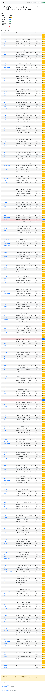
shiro (5, 113)
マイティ (5, 208)
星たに (5, 565)
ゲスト (5, 56)
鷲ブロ (25, 2)
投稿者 (9, 2)
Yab (4, 152)
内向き (5, 360)
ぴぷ (4, 163)
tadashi (5, 404)
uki (4, 45)
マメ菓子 (5, 526)
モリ (4, 204)
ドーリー (5, 76)
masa (5, 158)
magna (5, 47)
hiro (4, 154)
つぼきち (5, 323)
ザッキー (5, 258)
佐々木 (5, 408)
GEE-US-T (5, 71)
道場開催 (19, 2)
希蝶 (4, 78)
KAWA (5, 150)
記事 (6, 2)
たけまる (5, 267)
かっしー (5, 645)
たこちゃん (6, 350)
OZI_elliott (5, 517)
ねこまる (5, 332)
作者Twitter (4, 692)
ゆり (4, 147)
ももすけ (5, 434)
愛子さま (22, 2)
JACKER (5, 371)
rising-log (3, 2)
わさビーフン (6, 465)
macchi (5, 37)
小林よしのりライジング (6, 684)
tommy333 (6, 108)
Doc (4, 295)
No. (2, 32)
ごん (4, 652)
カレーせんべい (6, 239)
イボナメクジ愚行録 (6, 688)
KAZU (5, 132)
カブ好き (5, 500)
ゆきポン (5, 463)
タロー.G (5, 608)
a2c (4, 580)
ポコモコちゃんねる (7, 95)
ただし (5, 39)
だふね (5, 206)
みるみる (5, 43)
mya (4, 445)
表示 (10, 17)
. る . (9, 193)
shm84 (5, 282)
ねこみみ (5, 221)
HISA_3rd (5, 495)
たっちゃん (6, 232)
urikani (5, 310)
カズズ (5, 273)
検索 (43, 2)
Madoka (5, 60)
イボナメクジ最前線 (6, 690)
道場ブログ (15, 2)
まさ (4, 354)
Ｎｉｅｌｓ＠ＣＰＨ (7, 137)
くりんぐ (5, 380)
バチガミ (5, 610)
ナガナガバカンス (7, 330)
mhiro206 (5, 106)
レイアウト (6, 567)
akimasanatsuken (7, 67)
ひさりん (5, 69)
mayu (5, 139)
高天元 (5, 619)
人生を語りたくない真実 (8, 571)
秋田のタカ (6, 223)
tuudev (5, 210)
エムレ (5, 606)
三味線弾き (6, 491)
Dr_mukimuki (6, 121)
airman (5, 626)
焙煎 (4, 428)
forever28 (5, 458)
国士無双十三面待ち (7, 165)
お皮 (4, 530)
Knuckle (5, 252)
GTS (4, 226)
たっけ (5, 515)
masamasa (6, 237)
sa (4, 369)
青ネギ (5, 578)
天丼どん (5, 80)
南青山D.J (5, 400)
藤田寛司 (5, 65)
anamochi (5, 202)
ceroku (5, 54)
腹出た (5, 502)
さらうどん (6, 254)
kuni (4, 102)
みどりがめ (6, 628)
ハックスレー (6, 52)
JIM (4, 358)
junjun (5, 576)
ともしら (5, 376)
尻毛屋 (5, 417)
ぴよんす (5, 143)
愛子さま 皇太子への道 (6, 686)
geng (5, 278)
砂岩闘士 (5, 345)
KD (4, 621)
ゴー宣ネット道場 (5, 685)
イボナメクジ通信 (5, 689)
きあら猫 (5, 182)
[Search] (38, 2)
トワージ (5, 389)
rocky (5, 58)
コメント (12, 2)
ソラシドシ (6, 110)
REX (4, 604)
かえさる (5, 663)
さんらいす (6, 82)
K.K (4, 589)
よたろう (5, 489)
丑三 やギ (5, 219)
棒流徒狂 (5, 34)
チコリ (5, 189)
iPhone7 (5, 306)
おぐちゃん (6, 504)
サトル (5, 250)
